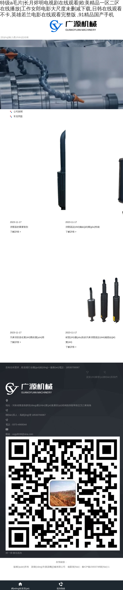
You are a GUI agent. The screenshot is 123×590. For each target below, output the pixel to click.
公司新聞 (16, 111)
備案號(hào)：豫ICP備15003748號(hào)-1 (88, 567)
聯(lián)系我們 (110, 374)
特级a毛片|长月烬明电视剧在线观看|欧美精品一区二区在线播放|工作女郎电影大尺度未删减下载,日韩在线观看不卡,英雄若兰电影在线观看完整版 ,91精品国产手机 (61, 8)
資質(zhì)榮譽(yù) (94, 374)
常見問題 (16, 116)
